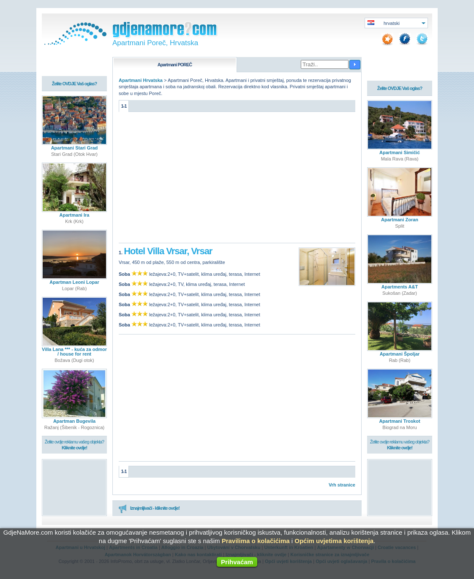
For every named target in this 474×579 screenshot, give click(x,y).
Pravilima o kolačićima (256, 540)
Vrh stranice (342, 484)
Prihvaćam (237, 561)
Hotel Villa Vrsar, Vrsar (168, 251)
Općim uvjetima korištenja (333, 540)
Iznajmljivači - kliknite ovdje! (149, 508)
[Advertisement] (237, 179)
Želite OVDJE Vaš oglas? (74, 83)
